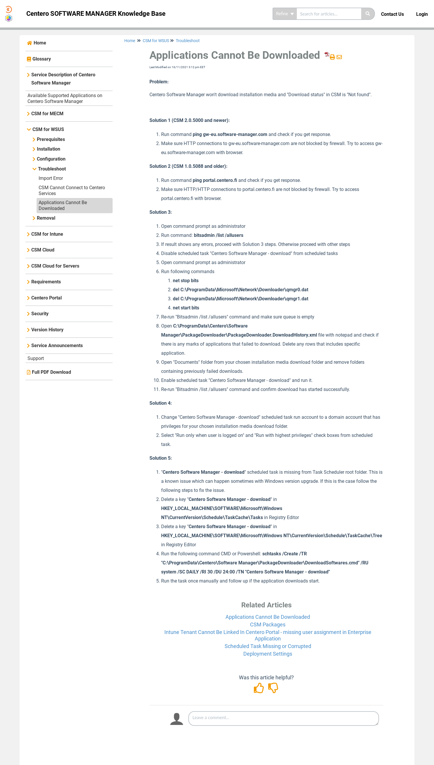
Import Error (51, 178)
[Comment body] (283, 718)
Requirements (46, 282)
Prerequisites (51, 139)
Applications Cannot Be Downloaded (63, 205)
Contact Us (392, 14)
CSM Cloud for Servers (55, 266)
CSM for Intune (47, 234)
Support (35, 358)
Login (422, 14)
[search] (329, 14)
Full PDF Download (51, 372)
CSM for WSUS (48, 129)
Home (40, 43)
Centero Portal (46, 298)
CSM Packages (267, 624)
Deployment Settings (267, 654)
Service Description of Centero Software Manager (63, 79)
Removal (46, 218)
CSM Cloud (42, 250)
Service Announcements (57, 345)
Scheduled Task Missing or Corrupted (268, 646)
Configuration (51, 159)
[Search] (368, 14)
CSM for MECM (47, 113)
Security (40, 313)
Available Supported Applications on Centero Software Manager (64, 98)
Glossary (41, 59)
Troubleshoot (52, 169)
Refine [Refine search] (285, 13)
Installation (48, 149)
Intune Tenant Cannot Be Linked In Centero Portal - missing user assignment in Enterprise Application (267, 635)
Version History (47, 329)
